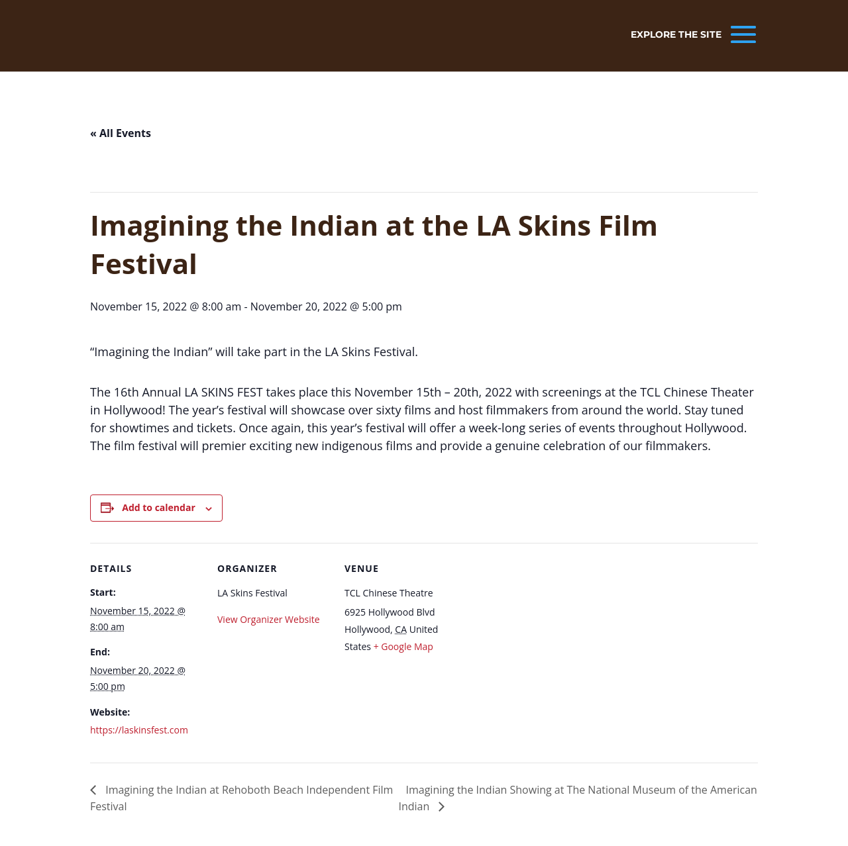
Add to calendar (158, 507)
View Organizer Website (268, 619)
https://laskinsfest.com (139, 730)
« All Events (120, 133)
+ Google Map (403, 646)
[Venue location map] (541, 634)
